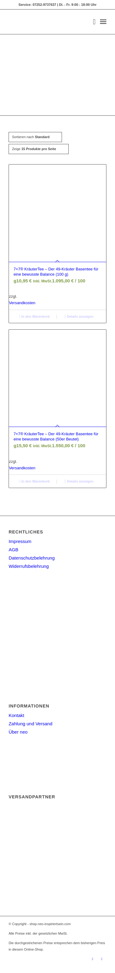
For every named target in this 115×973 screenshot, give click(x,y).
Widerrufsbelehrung (29, 566)
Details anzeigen (78, 316)
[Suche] (91, 22)
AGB (13, 549)
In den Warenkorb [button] (34, 316)
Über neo (18, 732)
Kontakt (16, 715)
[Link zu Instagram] (92, 958)
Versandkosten (22, 302)
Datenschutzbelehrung (32, 557)
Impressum (20, 541)
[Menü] (103, 21)
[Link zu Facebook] (101, 958)
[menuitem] (91, 22)
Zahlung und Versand (30, 723)
